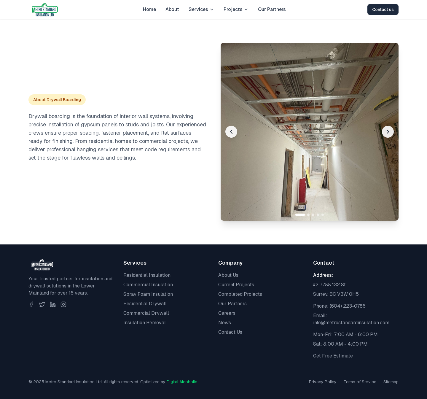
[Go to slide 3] (313, 215)
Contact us (383, 9)
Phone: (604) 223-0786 (339, 306)
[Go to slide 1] (300, 215)
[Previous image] (231, 132)
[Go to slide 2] (308, 215)
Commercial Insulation (148, 285)
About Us (228, 275)
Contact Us (230, 332)
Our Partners (272, 9)
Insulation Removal (144, 322)
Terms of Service (360, 381)
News (224, 322)
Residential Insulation (147, 275)
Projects (236, 9)
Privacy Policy (323, 381)
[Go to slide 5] (322, 215)
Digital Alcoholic (182, 381)
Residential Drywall (145, 304)
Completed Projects (240, 294)
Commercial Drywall (146, 313)
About (172, 9)
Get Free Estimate (333, 356)
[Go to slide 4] (318, 215)
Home (149, 9)
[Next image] (388, 132)
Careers (226, 313)
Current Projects (236, 285)
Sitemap (391, 381)
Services (201, 9)
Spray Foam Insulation (148, 294)
